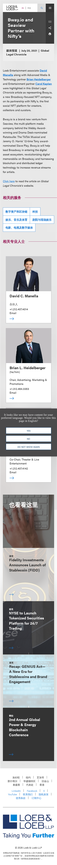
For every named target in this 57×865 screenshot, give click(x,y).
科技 (35, 211)
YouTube (12, 794)
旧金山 (45, 781)
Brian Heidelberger (39, 79)
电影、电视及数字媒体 (19, 227)
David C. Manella (24, 295)
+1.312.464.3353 (19, 389)
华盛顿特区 (29, 781)
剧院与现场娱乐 (42, 220)
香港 (42, 784)
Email (13, 313)
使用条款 (21, 798)
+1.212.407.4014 (19, 309)
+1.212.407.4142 (19, 468)
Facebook (32, 791)
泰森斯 (16, 784)
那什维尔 (12, 781)
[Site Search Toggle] (41, 8)
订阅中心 (36, 798)
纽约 (28, 777)
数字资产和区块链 (16, 211)
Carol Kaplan (43, 84)
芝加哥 (40, 777)
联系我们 (28, 794)
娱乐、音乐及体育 (16, 220)
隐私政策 (43, 794)
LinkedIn (16, 791)
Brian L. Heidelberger (27, 367)
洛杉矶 (16, 777)
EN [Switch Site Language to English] (23, 8)
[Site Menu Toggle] (50, 8)
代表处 (29, 784)
